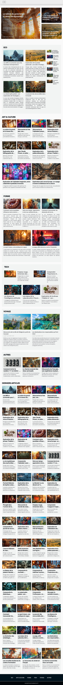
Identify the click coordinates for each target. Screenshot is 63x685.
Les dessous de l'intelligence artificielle (52, 616)
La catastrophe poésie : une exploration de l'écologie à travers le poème (11, 95)
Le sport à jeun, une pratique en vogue (15, 247)
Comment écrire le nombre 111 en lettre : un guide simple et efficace (12, 371)
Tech (35, 677)
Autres (49, 677)
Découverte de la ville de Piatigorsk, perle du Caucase (38, 528)
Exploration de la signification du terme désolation (23, 484)
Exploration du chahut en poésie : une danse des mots (53, 484)
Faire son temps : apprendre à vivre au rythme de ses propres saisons (56, 65)
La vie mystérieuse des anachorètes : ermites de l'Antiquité (50, 17)
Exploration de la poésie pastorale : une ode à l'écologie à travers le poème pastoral (35, 64)
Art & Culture (20, 677)
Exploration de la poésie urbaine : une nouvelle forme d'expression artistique (56, 71)
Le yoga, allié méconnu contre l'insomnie (44, 247)
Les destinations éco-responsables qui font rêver (52, 637)
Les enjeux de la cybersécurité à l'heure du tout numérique (30, 298)
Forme (29, 677)
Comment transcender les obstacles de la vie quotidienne (50, 212)
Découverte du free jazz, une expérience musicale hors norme (56, 58)
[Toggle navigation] (4, 2)
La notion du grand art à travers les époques (9, 131)
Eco (12, 677)
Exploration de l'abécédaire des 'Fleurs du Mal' (52, 528)
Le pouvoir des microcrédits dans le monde (56, 83)
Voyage (42, 677)
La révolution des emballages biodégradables (55, 51)
